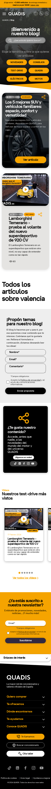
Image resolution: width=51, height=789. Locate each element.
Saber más (34, 5)
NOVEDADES (16, 62)
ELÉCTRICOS (16, 79)
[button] (19, 573)
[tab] (10, 719)
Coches (10, 719)
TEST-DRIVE (17, 71)
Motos (24, 719)
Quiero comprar (17, 696)
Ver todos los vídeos (25, 578)
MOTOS (39, 79)
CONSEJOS (38, 62)
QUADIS (39, 71)
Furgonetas (39, 719)
